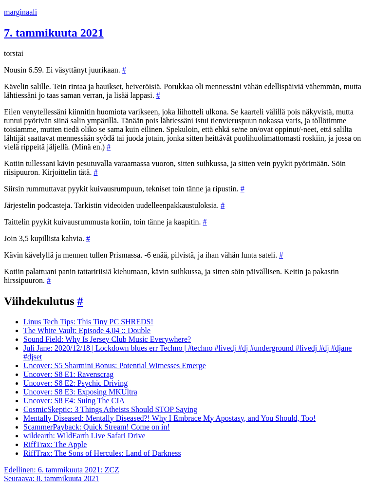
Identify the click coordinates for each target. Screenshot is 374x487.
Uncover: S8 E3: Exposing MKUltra (80, 392)
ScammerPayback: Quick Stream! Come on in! (96, 427)
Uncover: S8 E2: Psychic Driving (75, 383)
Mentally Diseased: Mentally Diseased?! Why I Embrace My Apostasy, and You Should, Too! (169, 418)
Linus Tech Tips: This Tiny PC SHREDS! (88, 322)
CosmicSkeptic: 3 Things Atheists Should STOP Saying (110, 409)
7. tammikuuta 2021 (54, 32)
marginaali (20, 12)
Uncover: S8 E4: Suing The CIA (74, 400)
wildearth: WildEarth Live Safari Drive (84, 435)
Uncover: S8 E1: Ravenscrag (68, 374)
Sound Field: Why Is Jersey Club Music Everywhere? (107, 339)
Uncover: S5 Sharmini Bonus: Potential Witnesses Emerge (114, 365)
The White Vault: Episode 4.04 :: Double (86, 330)
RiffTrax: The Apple (55, 444)
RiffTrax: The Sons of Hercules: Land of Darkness (102, 453)
